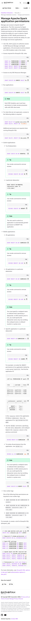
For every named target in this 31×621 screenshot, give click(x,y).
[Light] (24, 3)
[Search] (20, 3)
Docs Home (6, 8)
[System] (28, 3)
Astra (18, 8)
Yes (4, 584)
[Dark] (26, 3)
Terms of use (4, 598)
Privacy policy (25, 597)
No (11, 584)
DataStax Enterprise (7, 13)
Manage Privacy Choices (16, 598)
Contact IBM (14, 619)
